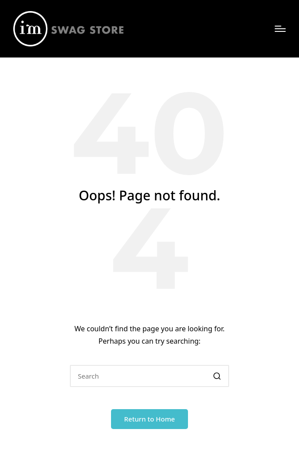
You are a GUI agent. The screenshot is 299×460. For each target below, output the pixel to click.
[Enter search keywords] (149, 376)
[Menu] (280, 29)
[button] (216, 376)
